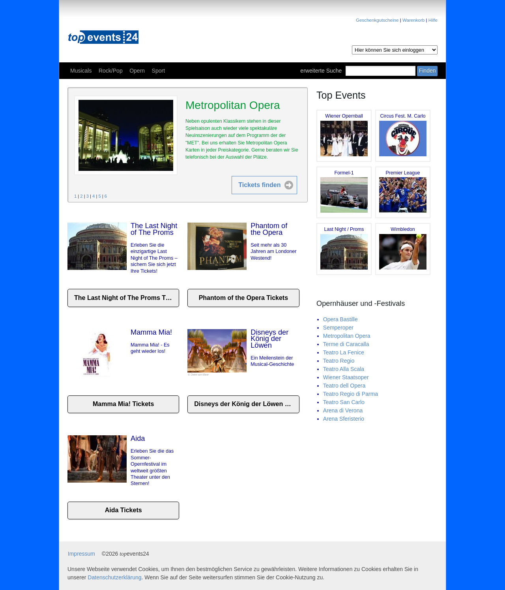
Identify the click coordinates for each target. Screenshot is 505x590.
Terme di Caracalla (346, 344)
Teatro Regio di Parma (350, 394)
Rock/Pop (111, 70)
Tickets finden (259, 185)
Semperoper (338, 327)
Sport (158, 70)
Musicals (81, 70)
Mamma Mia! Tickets (123, 404)
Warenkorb (413, 19)
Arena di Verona (343, 410)
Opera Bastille (340, 319)
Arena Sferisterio (343, 419)
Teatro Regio (338, 361)
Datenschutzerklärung (114, 577)
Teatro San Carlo (344, 402)
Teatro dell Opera (344, 385)
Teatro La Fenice (343, 352)
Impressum (81, 554)
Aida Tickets (123, 510)
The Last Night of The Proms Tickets (126, 297)
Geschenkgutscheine (377, 19)
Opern (137, 70)
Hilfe (433, 19)
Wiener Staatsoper (346, 377)
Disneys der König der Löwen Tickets (246, 404)
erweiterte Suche (321, 70)
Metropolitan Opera (346, 336)
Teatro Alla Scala (343, 369)
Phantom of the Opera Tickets (243, 297)
